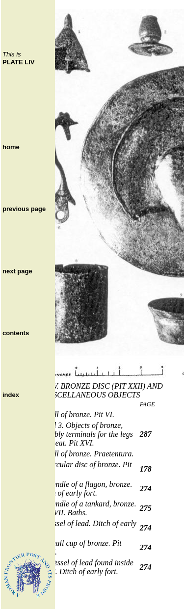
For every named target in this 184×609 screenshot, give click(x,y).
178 (146, 469)
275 (146, 508)
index (10, 394)
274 (146, 488)
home (11, 147)
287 (146, 434)
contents (15, 333)
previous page (24, 208)
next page (17, 271)
